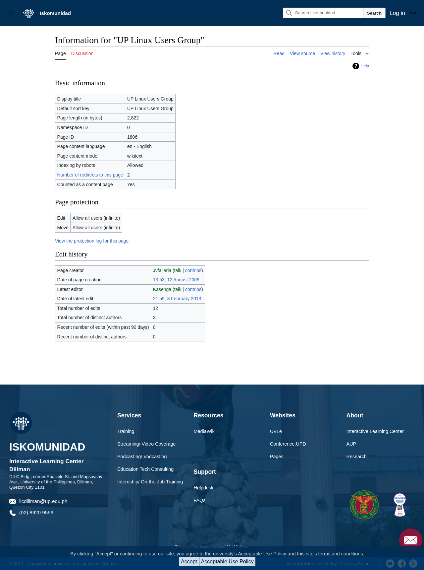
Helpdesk (204, 487)
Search (374, 13)
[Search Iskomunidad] (323, 13)
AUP (351, 444)
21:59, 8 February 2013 (177, 298)
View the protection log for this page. (92, 241)
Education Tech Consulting (145, 469)
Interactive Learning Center (375, 431)
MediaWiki (205, 431)
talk (178, 270)
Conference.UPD (288, 444)
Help (365, 66)
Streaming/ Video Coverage (146, 444)
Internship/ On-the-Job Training (150, 481)
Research (356, 456)
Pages (277, 456)
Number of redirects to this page (90, 175)
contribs (193, 270)
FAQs (200, 500)
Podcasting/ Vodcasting (142, 456)
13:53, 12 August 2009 (176, 279)
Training (125, 431)
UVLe (276, 431)
